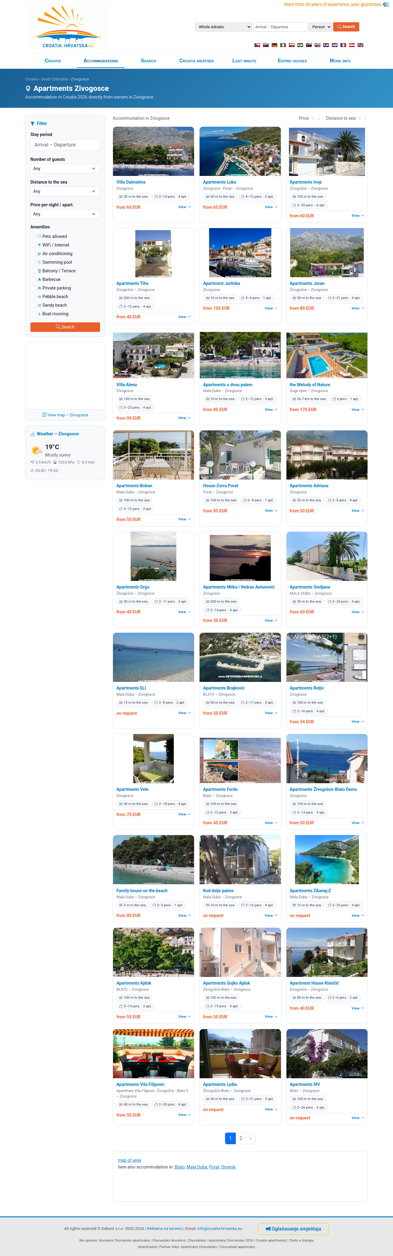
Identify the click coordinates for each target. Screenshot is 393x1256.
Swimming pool (55, 262)
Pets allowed (52, 236)
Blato (180, 1167)
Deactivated (147, 1247)
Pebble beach (53, 296)
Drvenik (228, 1167)
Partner (165, 1247)
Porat (214, 1167)
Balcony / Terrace (57, 270)
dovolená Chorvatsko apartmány (124, 1240)
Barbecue (49, 279)
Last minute (244, 60)
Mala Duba (196, 1167)
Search (346, 27)
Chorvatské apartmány (237, 1247)
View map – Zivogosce (65, 415)
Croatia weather (196, 60)
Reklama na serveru (164, 1229)
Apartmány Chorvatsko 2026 (230, 1240)
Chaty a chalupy (301, 1240)
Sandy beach (52, 305)
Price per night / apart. (52, 204)
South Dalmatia (54, 79)
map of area (129, 1160)
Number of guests (47, 159)
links (175, 1247)
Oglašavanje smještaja (293, 1229)
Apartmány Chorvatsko (199, 1247)
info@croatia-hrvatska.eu (219, 1229)
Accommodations (101, 60)
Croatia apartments (271, 1240)
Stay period (41, 134)
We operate (88, 1240)
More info (340, 60)
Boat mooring (53, 313)
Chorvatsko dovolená (168, 1240)
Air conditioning (55, 253)
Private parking (54, 288)
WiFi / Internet (53, 245)
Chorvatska (197, 1240)
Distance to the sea (48, 182)
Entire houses (292, 60)
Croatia (53, 60)
